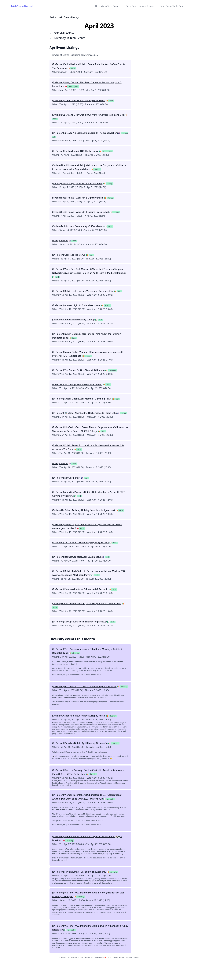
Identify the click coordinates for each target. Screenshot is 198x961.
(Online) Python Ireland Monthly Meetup (73, 319)
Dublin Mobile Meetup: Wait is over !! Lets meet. (77, 384)
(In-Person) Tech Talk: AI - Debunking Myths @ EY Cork (80, 542)
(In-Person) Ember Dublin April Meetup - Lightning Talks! (81, 398)
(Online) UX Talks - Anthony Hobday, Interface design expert (83, 510)
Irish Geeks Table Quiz (171, 6)
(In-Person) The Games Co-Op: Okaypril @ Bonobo (78, 370)
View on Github (132, 957)
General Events (64, 32)
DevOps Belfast (60, 240)
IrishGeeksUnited (22, 6)
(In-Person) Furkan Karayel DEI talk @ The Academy (79, 871)
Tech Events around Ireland (140, 6)
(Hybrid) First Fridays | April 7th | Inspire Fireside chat (80, 211)
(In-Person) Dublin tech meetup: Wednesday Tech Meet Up (82, 291)
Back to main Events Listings (64, 17)
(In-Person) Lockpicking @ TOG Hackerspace (75, 151)
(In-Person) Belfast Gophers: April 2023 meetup (77, 556)
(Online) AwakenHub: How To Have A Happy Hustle (78, 715)
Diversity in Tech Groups (107, 6)
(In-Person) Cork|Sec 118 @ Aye (68, 254)
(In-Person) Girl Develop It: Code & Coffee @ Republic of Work (84, 686)
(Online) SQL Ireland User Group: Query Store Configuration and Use (88, 114)
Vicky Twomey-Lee (116, 957)
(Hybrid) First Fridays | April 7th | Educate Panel (77, 183)
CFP (57, 814)
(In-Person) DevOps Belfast (66, 477)
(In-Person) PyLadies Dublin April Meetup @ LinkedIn (80, 743)
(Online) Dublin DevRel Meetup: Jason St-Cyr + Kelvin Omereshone (86, 603)
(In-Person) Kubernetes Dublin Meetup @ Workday (78, 100)
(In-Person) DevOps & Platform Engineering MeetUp (79, 621)
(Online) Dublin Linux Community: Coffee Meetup (78, 226)
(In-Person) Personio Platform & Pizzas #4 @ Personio (80, 589)
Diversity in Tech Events (69, 38)
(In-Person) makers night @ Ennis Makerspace (76, 305)
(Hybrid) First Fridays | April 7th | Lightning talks (77, 197)
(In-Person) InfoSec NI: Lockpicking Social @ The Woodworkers (85, 132)
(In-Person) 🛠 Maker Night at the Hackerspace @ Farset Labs (84, 412)
